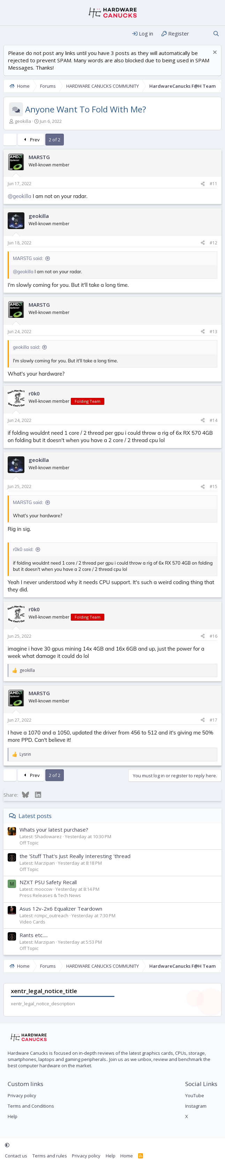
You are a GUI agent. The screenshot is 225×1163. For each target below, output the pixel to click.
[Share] (202, 184)
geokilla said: (26, 347)
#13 (213, 332)
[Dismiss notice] (214, 53)
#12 (213, 243)
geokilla (23, 121)
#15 (213, 486)
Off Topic (29, 843)
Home (126, 1156)
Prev (31, 139)
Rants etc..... (34, 935)
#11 (213, 184)
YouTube (194, 1095)
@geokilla (19, 196)
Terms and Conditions (31, 1106)
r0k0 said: (23, 549)
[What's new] (200, 33)
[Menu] (9, 34)
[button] (7, 1145)
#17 (213, 720)
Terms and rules (49, 1156)
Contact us (16, 1156)
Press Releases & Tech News (50, 895)
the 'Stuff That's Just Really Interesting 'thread (75, 855)
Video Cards (32, 922)
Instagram (196, 1106)
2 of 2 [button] (54, 139)
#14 (213, 420)
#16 (213, 636)
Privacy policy (22, 1095)
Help (12, 1116)
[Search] (216, 33)
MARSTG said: (28, 258)
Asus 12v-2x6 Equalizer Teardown (61, 908)
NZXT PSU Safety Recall (48, 882)
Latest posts (35, 816)
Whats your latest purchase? (54, 829)
